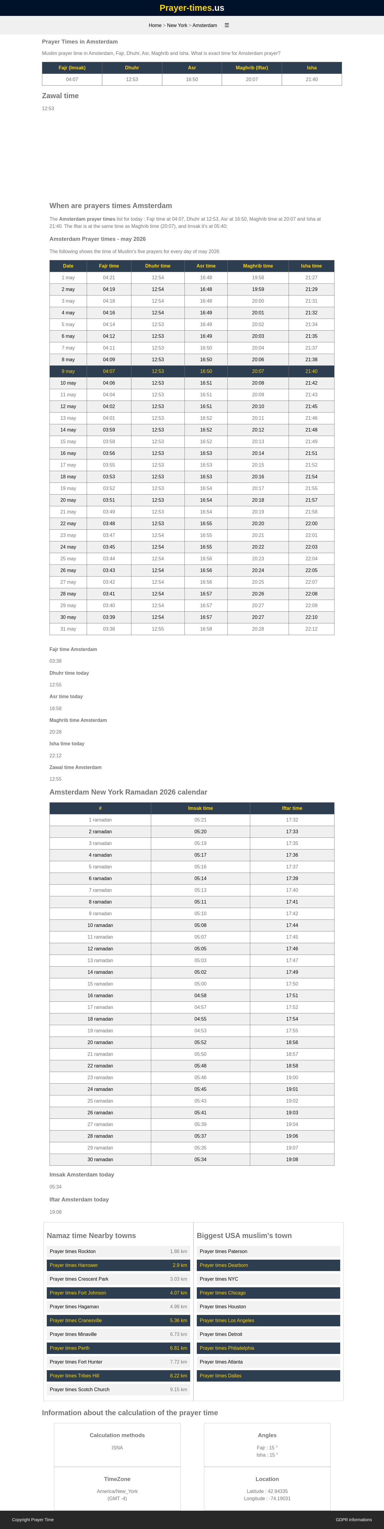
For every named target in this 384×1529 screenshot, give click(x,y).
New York (177, 25)
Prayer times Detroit (221, 1334)
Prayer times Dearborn (224, 1265)
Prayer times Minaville (73, 1334)
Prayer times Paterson (223, 1251)
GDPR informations (354, 1519)
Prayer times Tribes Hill (74, 1375)
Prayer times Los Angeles (227, 1320)
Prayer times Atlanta (221, 1361)
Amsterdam (205, 25)
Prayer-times (186, 8)
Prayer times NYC (219, 1279)
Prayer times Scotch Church (80, 1389)
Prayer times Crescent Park (79, 1279)
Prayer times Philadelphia (227, 1348)
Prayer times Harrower (74, 1265)
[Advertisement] (192, 153)
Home (155, 25)
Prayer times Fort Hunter (76, 1361)
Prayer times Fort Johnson (78, 1292)
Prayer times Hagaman (74, 1306)
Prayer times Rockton (73, 1251)
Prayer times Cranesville (76, 1320)
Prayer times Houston (223, 1306)
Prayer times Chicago (223, 1292)
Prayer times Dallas (221, 1375)
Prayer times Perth (69, 1348)
